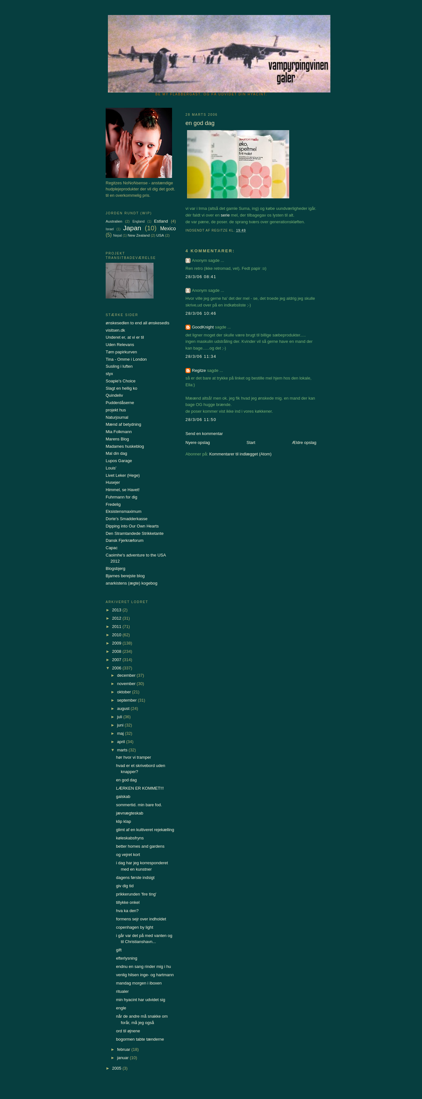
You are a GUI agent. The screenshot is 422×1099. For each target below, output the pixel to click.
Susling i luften (119, 366)
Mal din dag (116, 453)
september (127, 700)
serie (225, 215)
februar (124, 1049)
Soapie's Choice (121, 381)
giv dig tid (124, 885)
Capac (112, 547)
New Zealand (139, 235)
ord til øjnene (128, 1031)
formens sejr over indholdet (141, 919)
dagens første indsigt (135, 877)
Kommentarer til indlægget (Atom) (240, 454)
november (127, 683)
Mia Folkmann (119, 431)
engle (121, 1008)
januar (123, 1057)
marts (123, 750)
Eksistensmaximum (123, 511)
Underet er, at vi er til (125, 337)
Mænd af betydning (123, 424)
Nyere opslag (197, 442)
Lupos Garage (119, 460)
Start (250, 442)
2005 (117, 1068)
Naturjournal (117, 417)
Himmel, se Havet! (122, 489)
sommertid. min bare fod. (139, 804)
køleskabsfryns (130, 838)
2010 (117, 634)
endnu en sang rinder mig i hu (143, 966)
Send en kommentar (204, 433)
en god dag (126, 780)
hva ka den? (127, 910)
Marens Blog (117, 439)
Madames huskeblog (125, 446)
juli (120, 716)
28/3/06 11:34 (200, 356)
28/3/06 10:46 (200, 313)
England (138, 221)
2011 (117, 626)
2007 (117, 659)
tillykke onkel (127, 902)
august (124, 708)
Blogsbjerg (115, 568)
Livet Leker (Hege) (123, 475)
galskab (123, 796)
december (127, 675)
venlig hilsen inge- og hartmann (145, 974)
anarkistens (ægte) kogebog (131, 583)
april (121, 741)
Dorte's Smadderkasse (126, 518)
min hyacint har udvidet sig (140, 999)
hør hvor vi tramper (133, 757)
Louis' (111, 468)
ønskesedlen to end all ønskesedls (137, 323)
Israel (110, 229)
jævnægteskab (129, 813)
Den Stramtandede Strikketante (134, 533)
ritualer (122, 991)
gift (118, 950)
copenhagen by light (134, 927)
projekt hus (116, 410)
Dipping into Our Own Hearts (132, 526)
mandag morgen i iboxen (139, 983)
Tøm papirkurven (121, 352)
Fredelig (113, 504)
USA (160, 235)
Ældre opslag (304, 442)
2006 (117, 668)
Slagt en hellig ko (121, 388)
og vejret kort (128, 854)
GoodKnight (203, 327)
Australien (114, 221)
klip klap (123, 821)
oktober (124, 692)
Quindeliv (114, 395)
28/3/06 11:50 (200, 419)
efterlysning (126, 958)
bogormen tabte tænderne (140, 1039)
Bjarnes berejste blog (125, 575)
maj (121, 733)
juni (121, 725)
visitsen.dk (115, 330)
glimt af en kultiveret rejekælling (145, 829)
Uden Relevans (120, 344)
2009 (117, 643)
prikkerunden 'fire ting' (136, 894)
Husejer (113, 482)
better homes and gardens (140, 846)
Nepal (117, 235)
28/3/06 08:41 (200, 276)
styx (109, 373)
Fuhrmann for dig (121, 497)
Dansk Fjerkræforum (124, 540)
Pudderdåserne (120, 402)
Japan (132, 228)
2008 (117, 651)
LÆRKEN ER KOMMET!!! (140, 788)
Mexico (168, 228)
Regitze (199, 370)
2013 (117, 610)
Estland (161, 221)
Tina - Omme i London (126, 359)
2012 (117, 618)
